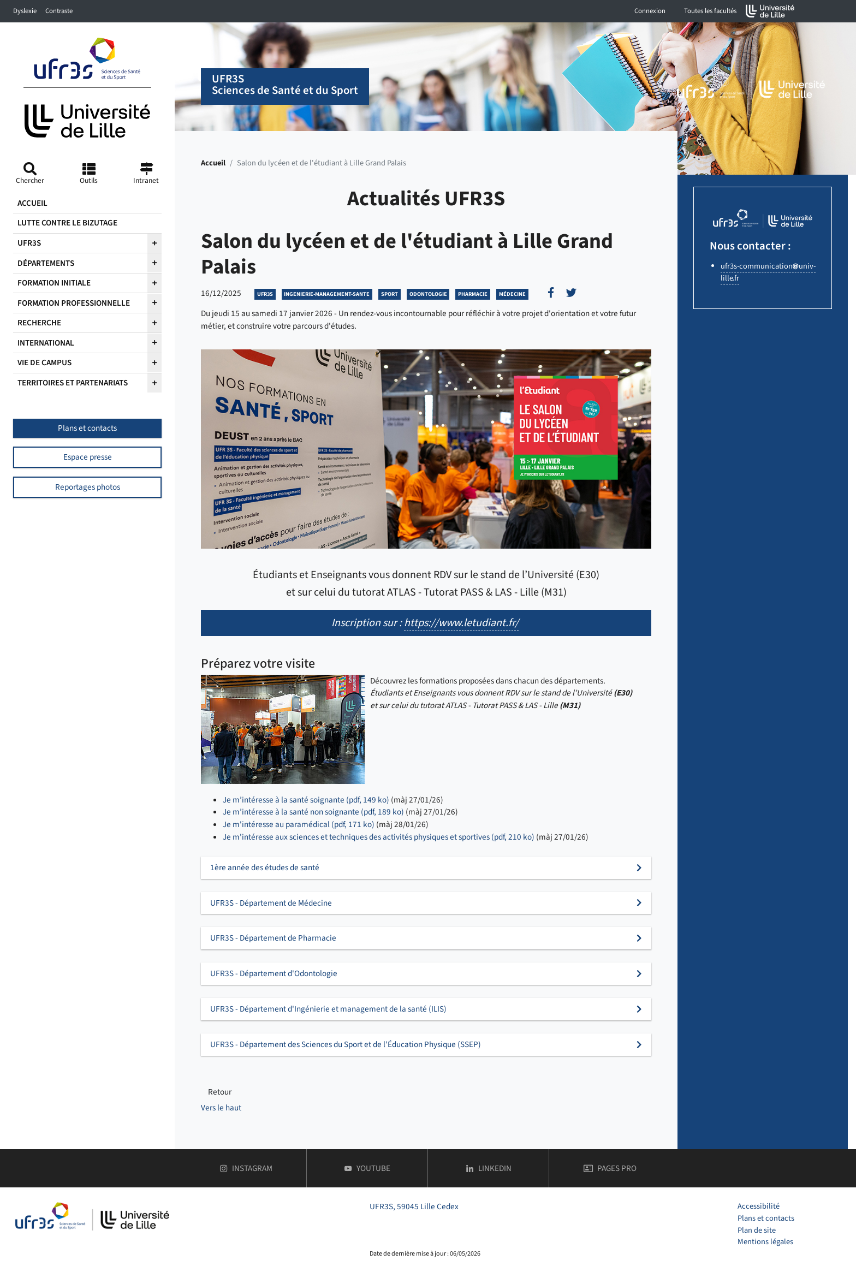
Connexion (649, 11)
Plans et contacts (87, 428)
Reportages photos (87, 487)
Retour (219, 1092)
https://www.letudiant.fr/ (461, 623)
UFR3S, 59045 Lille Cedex (414, 1206)
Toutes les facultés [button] (710, 11)
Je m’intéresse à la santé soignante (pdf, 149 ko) (306, 800)
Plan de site (757, 1230)
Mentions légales (765, 1241)
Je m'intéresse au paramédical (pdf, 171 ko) (298, 824)
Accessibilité (759, 1206)
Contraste (59, 11)
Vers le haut (221, 1108)
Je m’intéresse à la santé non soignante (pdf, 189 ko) (313, 812)
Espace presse (87, 457)
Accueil (213, 163)
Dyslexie (25, 11)
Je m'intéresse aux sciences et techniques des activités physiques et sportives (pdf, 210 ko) (378, 837)
